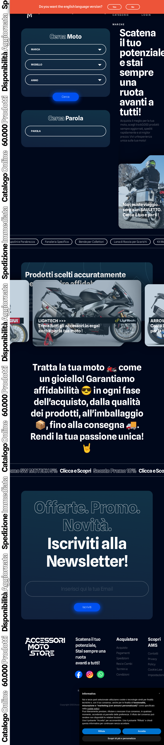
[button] (159, 693)
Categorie (120, 13)
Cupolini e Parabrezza (25, 241)
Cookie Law (155, 669)
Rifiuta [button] (101, 731)
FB (76, 672)
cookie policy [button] (93, 708)
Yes (114, 7)
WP (98, 672)
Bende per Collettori (95, 241)
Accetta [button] (141, 731)
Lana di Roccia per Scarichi (134, 241)
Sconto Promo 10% (110, 471)
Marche (118, 22)
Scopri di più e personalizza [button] (122, 738)
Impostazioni (156, 675)
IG (87, 672)
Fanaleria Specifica (61, 241)
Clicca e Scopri (71, 471)
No (132, 7)
